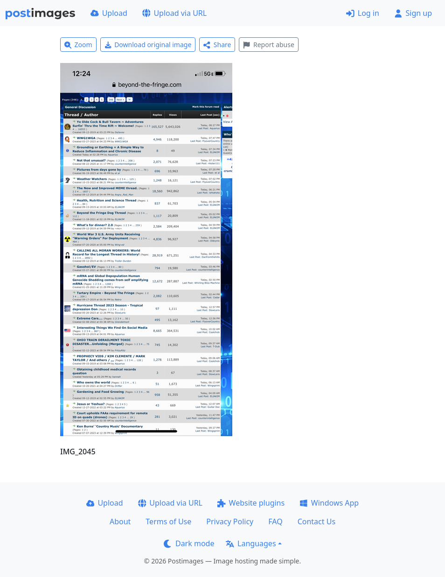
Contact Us (316, 521)
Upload (108, 13)
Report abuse (268, 44)
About (120, 521)
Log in (362, 13)
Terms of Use (168, 521)
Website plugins (251, 503)
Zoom (78, 44)
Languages (251, 543)
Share (217, 44)
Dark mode (189, 543)
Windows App (329, 503)
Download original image (148, 44)
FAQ (275, 521)
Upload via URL (174, 13)
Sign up (413, 13)
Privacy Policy (229, 521)
